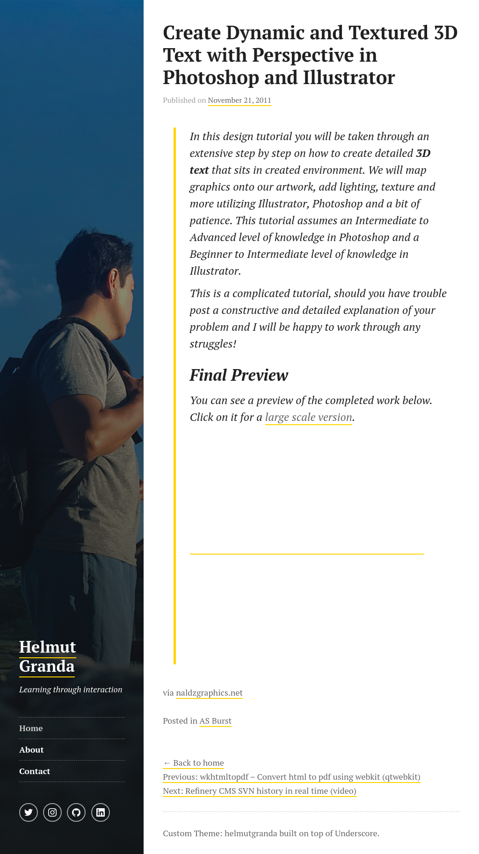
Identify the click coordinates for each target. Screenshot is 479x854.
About (31, 749)
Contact (35, 770)
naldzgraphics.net (209, 692)
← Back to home (193, 762)
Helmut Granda (47, 656)
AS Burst (215, 720)
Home (31, 727)
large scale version (308, 416)
